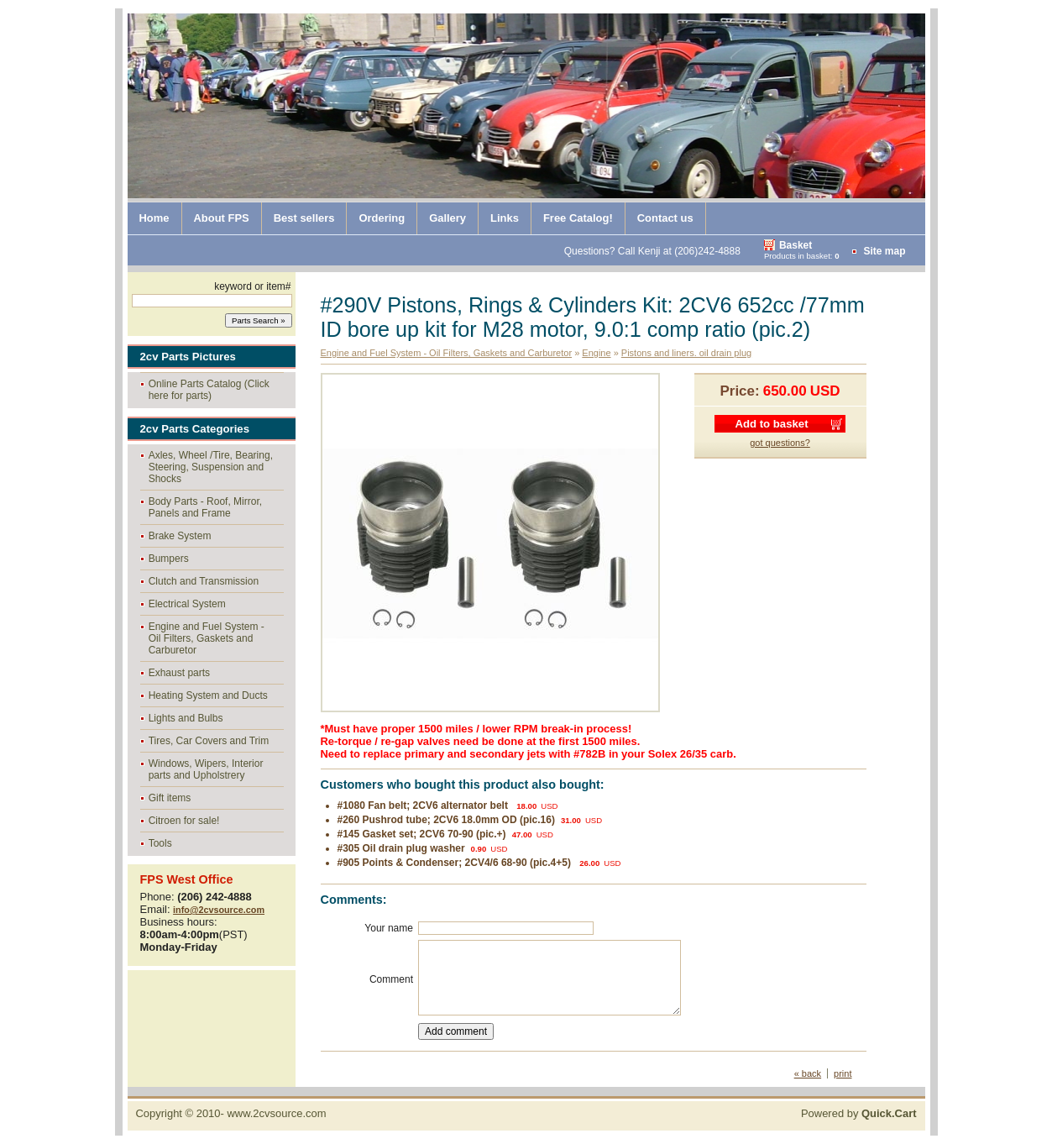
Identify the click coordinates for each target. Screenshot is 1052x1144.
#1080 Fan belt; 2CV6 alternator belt (424, 805)
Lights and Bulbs (186, 718)
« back (807, 1073)
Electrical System (187, 604)
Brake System (180, 536)
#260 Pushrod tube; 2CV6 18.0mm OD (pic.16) (446, 820)
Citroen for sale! (184, 821)
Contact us (665, 218)
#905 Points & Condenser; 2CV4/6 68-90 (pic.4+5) (456, 862)
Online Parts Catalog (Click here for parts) (209, 389)
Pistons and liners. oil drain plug (686, 353)
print (842, 1073)
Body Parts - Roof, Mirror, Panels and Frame (205, 507)
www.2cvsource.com (276, 1113)
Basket (795, 245)
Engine (596, 353)
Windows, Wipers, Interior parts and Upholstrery (206, 769)
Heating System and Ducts (208, 695)
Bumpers (169, 558)
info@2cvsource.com (218, 910)
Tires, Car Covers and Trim (209, 741)
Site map (884, 251)
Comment (391, 979)
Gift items (170, 798)
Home (154, 218)
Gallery (447, 218)
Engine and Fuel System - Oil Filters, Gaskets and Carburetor (206, 638)
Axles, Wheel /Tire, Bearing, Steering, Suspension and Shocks (211, 467)
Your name (388, 928)
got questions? (780, 443)
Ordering (382, 218)
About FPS (221, 218)
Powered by (859, 1113)
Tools (160, 843)
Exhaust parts (179, 673)
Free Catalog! (578, 218)
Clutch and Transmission (204, 581)
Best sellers (304, 218)
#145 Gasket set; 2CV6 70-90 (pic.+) (422, 834)
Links (504, 218)
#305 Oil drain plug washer (401, 848)
